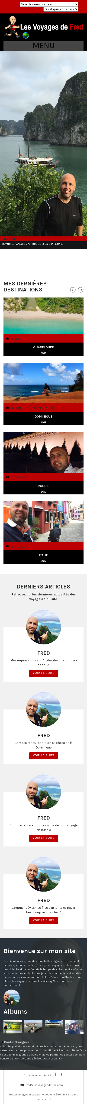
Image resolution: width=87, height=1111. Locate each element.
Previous (73, 289)
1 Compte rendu (43, 407)
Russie (43, 486)
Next (81, 289)
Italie (43, 555)
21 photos (17, 338)
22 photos (17, 546)
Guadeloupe (43, 347)
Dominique (43, 416)
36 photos (17, 407)
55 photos (17, 477)
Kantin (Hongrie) (43, 1050)
